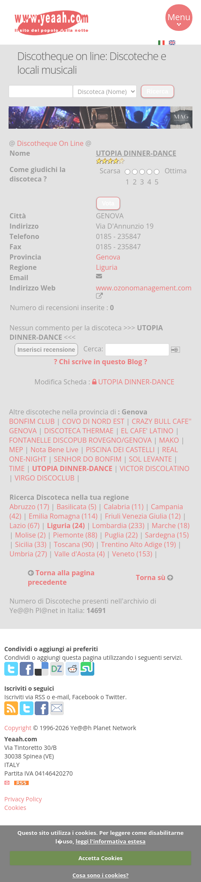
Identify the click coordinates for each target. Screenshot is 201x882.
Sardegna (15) (167, 535)
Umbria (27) (29, 554)
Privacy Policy (23, 799)
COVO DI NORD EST (93, 421)
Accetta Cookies (100, 858)
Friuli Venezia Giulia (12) (143, 516)
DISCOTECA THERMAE (79, 430)
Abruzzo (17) (30, 506)
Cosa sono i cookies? (100, 875)
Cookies (15, 807)
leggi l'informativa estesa (110, 841)
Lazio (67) (25, 525)
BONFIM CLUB (32, 421)
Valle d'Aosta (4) (80, 554)
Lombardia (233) (119, 525)
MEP (16, 449)
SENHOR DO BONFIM (87, 459)
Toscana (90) (74, 544)
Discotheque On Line (50, 143)
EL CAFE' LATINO (147, 430)
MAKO (169, 440)
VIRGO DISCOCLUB (45, 478)
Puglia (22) (122, 535)
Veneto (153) (133, 554)
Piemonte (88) (76, 535)
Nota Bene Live (54, 449)
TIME (17, 468)
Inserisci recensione (46, 349)
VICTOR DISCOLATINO (154, 468)
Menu (179, 18)
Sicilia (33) (31, 544)
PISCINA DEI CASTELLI (120, 449)
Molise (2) (31, 535)
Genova (108, 257)
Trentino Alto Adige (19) (139, 544)
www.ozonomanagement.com (144, 288)
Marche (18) (170, 525)
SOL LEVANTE (150, 459)
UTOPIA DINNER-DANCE (133, 382)
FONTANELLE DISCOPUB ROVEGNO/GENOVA (80, 440)
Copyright (17, 728)
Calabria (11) (124, 506)
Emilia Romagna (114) (64, 516)
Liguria (106, 267)
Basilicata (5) (77, 506)
